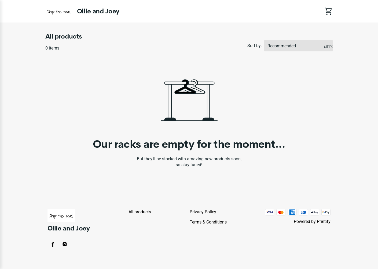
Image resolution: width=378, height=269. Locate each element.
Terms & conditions (208, 222)
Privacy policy (203, 211)
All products (140, 211)
